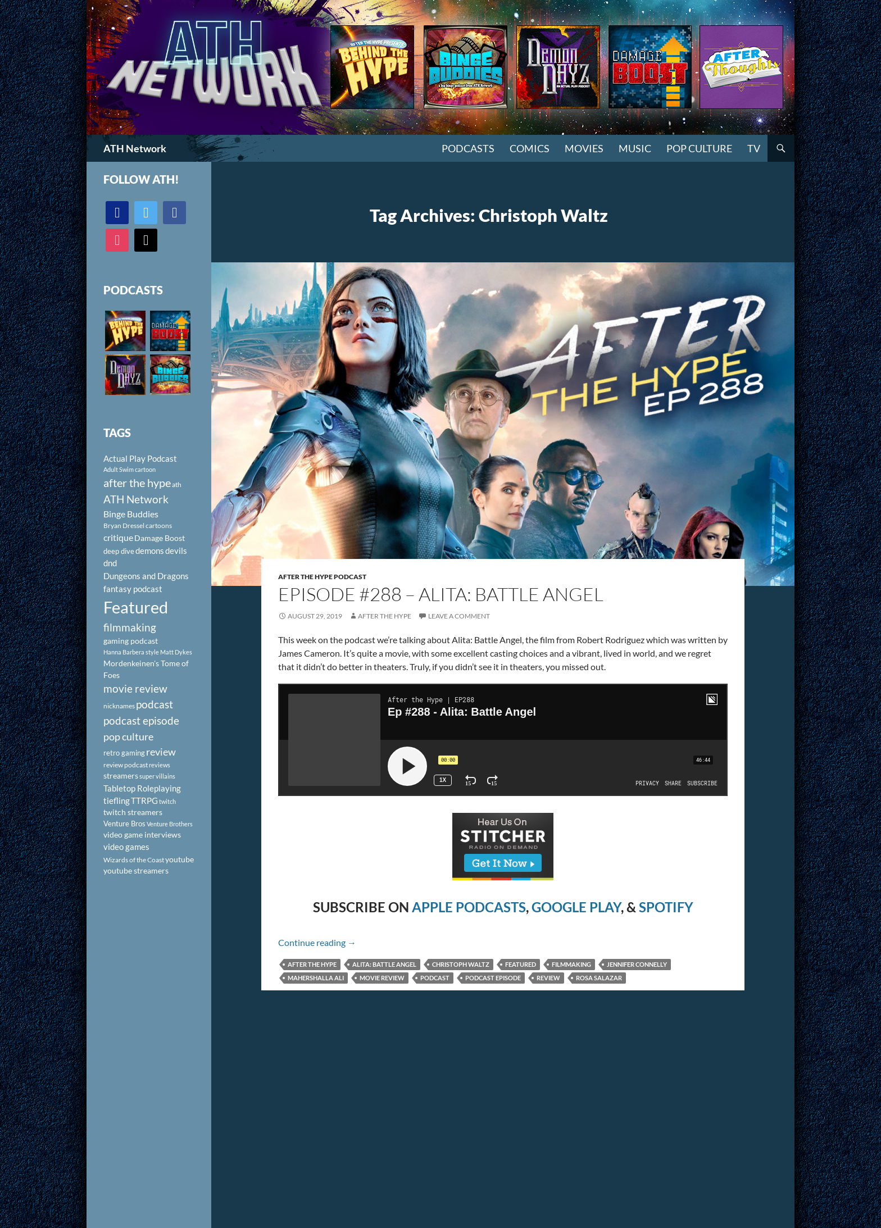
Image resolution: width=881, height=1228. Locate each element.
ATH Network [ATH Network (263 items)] (136, 499)
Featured (520, 964)
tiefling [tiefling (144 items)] (116, 800)
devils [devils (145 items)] (176, 550)
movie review (382, 977)
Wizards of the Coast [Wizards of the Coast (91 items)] (133, 859)
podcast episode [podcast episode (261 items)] (141, 720)
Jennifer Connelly (637, 964)
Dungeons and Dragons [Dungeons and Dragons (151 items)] (146, 576)
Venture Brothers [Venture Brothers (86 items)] (170, 823)
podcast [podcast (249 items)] (154, 704)
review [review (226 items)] (161, 751)
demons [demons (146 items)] (149, 550)
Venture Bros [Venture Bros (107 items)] (124, 823)
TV (753, 148)
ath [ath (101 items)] (176, 484)
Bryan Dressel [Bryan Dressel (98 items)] (123, 525)
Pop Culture (699, 148)
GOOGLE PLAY (576, 907)
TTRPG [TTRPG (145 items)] (144, 800)
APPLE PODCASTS (469, 907)
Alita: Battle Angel (384, 964)
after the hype (312, 964)
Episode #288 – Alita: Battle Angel (440, 594)
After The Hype (384, 616)
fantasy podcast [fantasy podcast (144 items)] (132, 589)
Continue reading (317, 942)
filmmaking (571, 964)
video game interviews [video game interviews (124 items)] (142, 834)
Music (635, 148)
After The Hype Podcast (322, 576)
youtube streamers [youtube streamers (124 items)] (136, 870)
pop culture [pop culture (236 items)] (128, 736)
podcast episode (493, 977)
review (548, 977)
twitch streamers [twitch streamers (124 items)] (132, 812)
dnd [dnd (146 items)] (110, 563)
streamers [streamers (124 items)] (120, 775)
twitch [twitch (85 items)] (167, 801)
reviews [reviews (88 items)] (159, 764)
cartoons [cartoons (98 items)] (159, 525)
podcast (434, 977)
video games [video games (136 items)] (126, 847)
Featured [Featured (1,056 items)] (135, 607)
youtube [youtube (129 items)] (179, 859)
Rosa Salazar (599, 977)
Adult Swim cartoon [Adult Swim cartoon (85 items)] (129, 469)
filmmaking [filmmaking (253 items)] (129, 627)
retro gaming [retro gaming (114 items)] (124, 752)
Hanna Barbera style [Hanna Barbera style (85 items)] (131, 652)
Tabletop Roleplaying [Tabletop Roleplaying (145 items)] (142, 788)
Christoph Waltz (460, 964)
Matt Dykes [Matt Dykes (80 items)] (176, 652)
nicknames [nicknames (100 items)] (119, 706)
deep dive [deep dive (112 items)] (118, 551)
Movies (584, 148)
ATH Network (134, 148)
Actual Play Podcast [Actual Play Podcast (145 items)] (140, 458)
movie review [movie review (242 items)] (135, 689)
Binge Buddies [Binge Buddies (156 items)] (130, 514)
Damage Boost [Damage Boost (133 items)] (159, 538)
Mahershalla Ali (316, 977)
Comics (530, 148)
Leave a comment (459, 616)
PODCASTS (468, 148)
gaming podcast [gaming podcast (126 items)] (130, 640)
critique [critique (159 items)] (118, 538)
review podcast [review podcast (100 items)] (125, 765)
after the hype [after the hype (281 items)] (137, 482)
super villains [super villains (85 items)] (157, 776)
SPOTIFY (666, 907)
